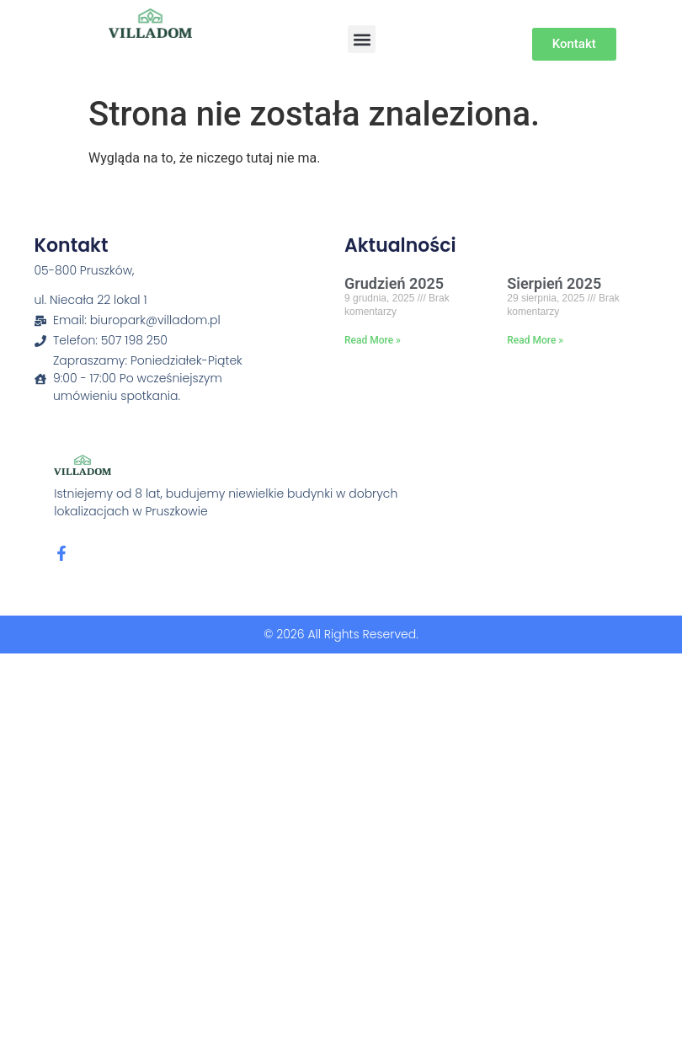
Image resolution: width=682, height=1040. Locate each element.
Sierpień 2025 (554, 283)
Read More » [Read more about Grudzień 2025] (372, 340)
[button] (362, 39)
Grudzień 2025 (394, 283)
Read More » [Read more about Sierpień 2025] (535, 340)
